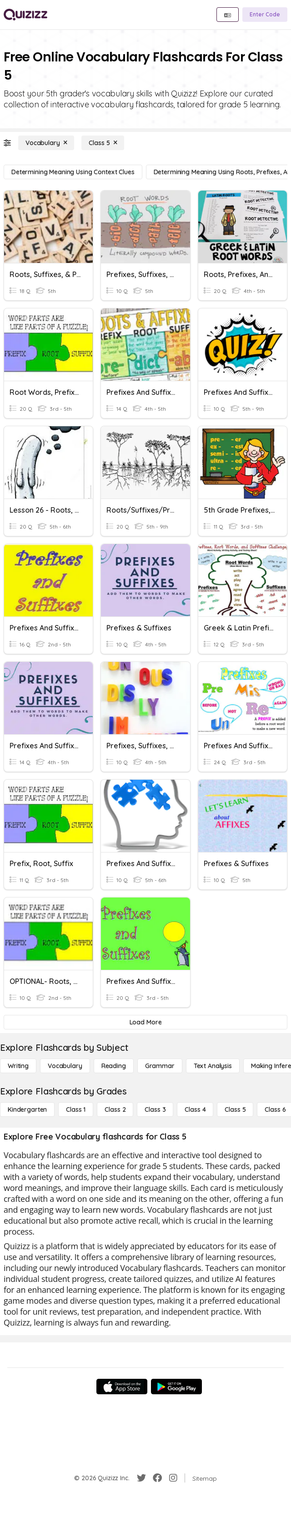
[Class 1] (75, 1109)
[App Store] (121, 1386)
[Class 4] (195, 1109)
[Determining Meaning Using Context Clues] (73, 172)
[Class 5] (102, 143)
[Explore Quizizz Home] (25, 14)
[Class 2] (115, 1109)
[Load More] (145, 1022)
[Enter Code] (264, 14)
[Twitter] (141, 1478)
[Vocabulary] (46, 143)
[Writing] (18, 1066)
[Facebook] (157, 1478)
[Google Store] (176, 1386)
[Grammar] (159, 1066)
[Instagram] (173, 1478)
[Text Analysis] (213, 1066)
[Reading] (114, 1066)
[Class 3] (155, 1109)
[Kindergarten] (27, 1109)
